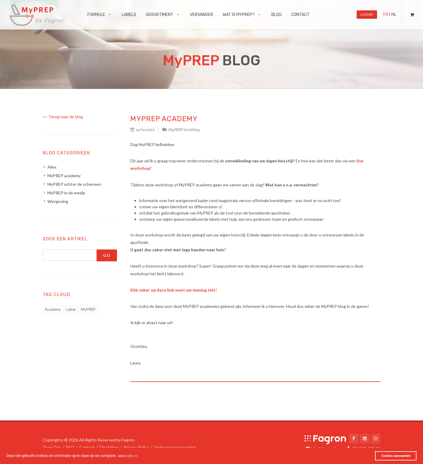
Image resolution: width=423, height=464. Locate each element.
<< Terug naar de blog (63, 116)
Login (367, 14)
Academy (53, 309)
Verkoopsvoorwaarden (175, 447)
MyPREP (88, 309)
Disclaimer (109, 447)
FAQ (70, 447)
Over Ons (52, 447)
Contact (87, 447)
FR (385, 14)
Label (71, 309)
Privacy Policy (136, 447)
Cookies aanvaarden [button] (395, 456)
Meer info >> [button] (127, 456)
